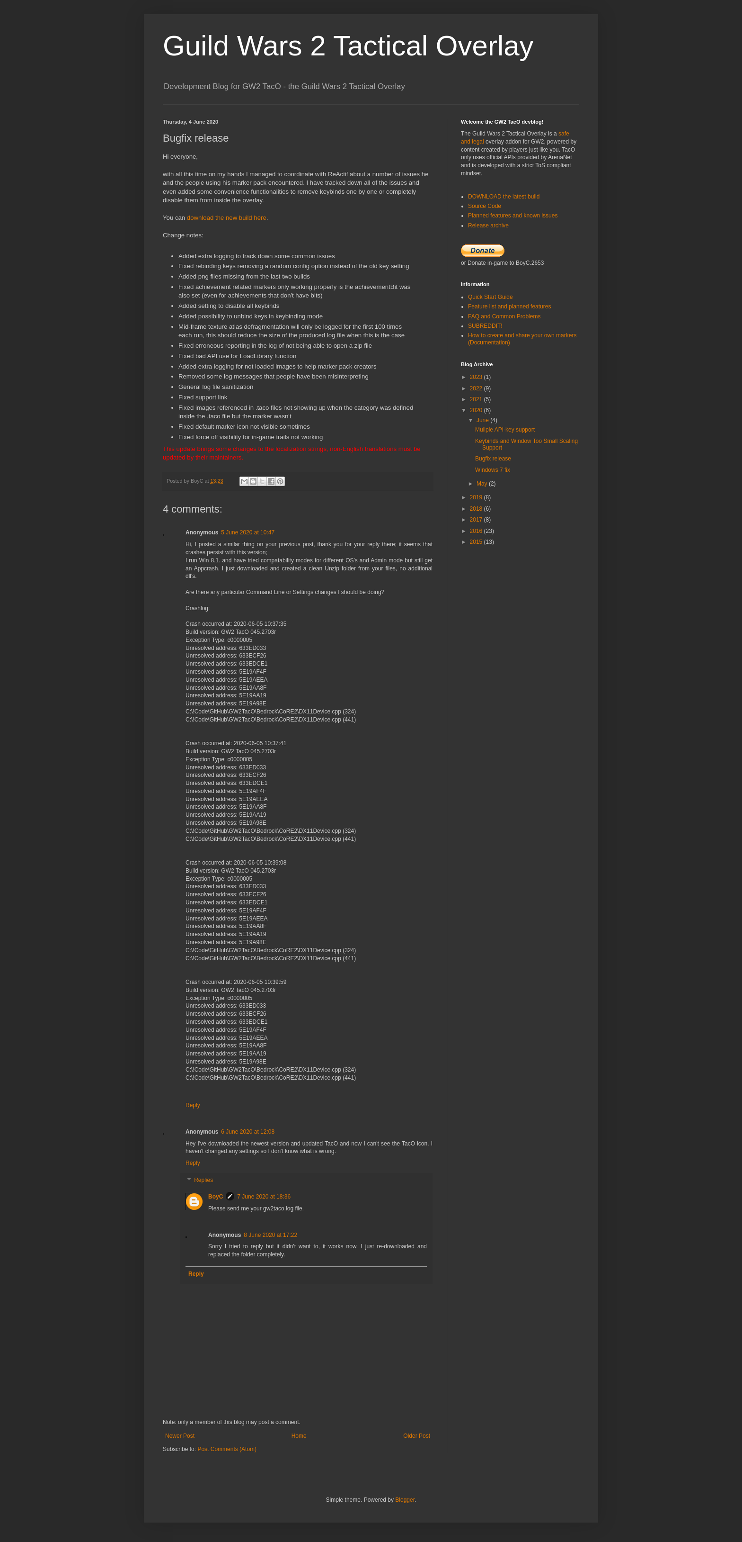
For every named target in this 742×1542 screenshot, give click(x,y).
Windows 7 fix (492, 470)
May (483, 483)
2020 (477, 410)
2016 (477, 531)
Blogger (405, 1500)
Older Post (416, 1436)
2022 (477, 388)
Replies (203, 1180)
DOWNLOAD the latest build (503, 196)
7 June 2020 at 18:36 (264, 1196)
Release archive (488, 225)
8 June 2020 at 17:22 (270, 1235)
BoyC (215, 1196)
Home (299, 1436)
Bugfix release (493, 458)
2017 (477, 519)
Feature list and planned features (509, 306)
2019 (477, 497)
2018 (477, 508)
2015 (477, 542)
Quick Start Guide (490, 297)
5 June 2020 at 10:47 (247, 532)
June (483, 420)
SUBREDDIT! (485, 326)
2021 (477, 399)
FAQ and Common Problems (504, 316)
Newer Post (179, 1436)
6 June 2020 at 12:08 (247, 1131)
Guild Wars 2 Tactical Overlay (348, 46)
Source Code (484, 206)
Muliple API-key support (505, 429)
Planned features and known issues (512, 215)
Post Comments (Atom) (226, 1449)
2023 (477, 377)
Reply (193, 1105)
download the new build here (226, 217)
